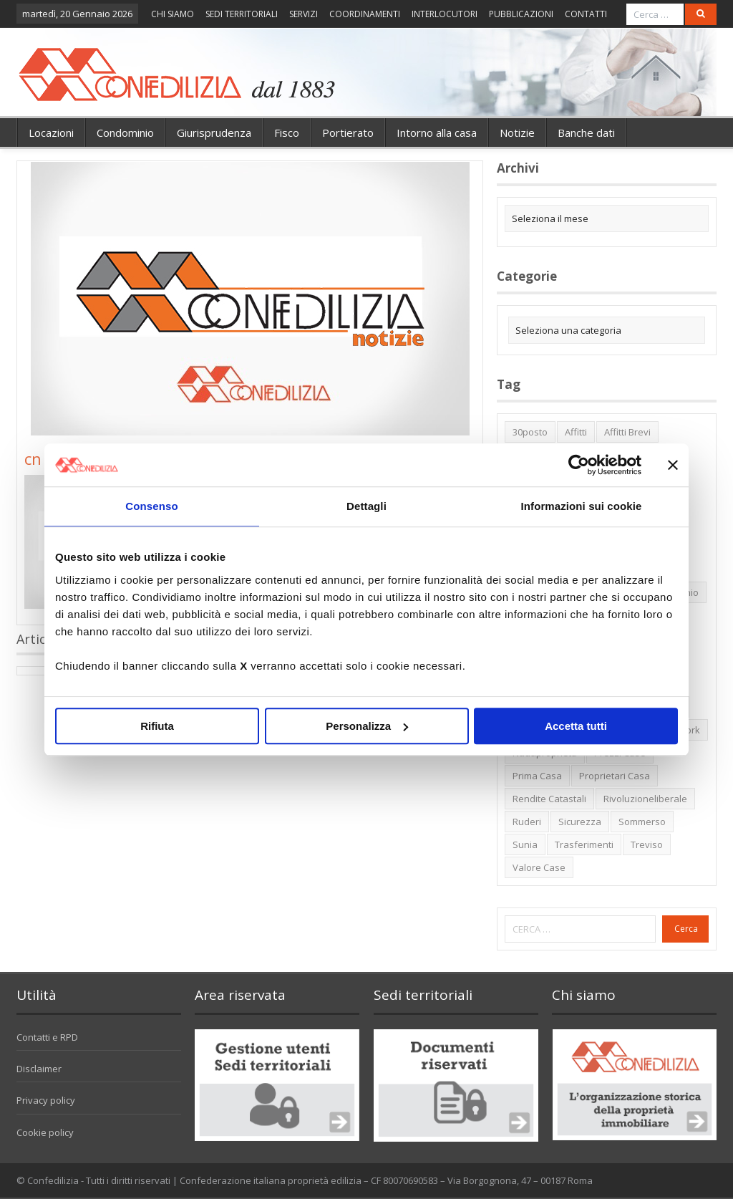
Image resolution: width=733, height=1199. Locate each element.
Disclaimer (39, 1068)
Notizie (517, 132)
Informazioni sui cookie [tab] (581, 506)
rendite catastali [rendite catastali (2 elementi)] (549, 798)
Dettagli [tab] (366, 506)
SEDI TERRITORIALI (241, 14)
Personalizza (367, 726)
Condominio (125, 132)
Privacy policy (45, 1100)
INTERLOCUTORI (444, 14)
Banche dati (586, 132)
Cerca (686, 929)
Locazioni (51, 132)
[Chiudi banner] (673, 465)
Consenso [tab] (151, 506)
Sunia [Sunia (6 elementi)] (525, 844)
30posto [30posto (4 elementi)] (530, 431)
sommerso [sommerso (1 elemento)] (642, 821)
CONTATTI (586, 14)
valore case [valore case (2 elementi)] (539, 867)
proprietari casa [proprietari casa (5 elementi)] (614, 775)
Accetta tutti (576, 726)
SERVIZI (303, 14)
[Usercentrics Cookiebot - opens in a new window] (578, 465)
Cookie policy (45, 1132)
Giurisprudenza (214, 132)
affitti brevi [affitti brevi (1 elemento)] (627, 431)
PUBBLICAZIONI (521, 14)
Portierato (348, 132)
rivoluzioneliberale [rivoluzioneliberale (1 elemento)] (645, 798)
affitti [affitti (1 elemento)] (576, 431)
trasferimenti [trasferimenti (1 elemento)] (584, 844)
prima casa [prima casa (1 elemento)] (537, 775)
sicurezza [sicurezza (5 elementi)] (579, 821)
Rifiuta (157, 726)
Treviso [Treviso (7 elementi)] (647, 844)
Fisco (286, 132)
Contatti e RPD (47, 1037)
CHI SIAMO (172, 14)
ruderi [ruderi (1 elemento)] (527, 821)
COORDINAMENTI (364, 14)
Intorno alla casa (437, 132)
